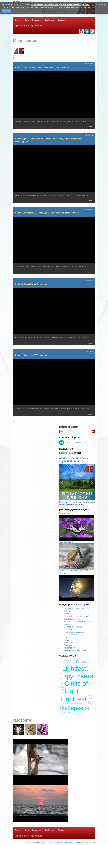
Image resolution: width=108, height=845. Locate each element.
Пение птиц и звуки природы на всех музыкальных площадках (77, 503)
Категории (36, 20)
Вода (87, 666)
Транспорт (68, 645)
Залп (63, 685)
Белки (66, 614)
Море (89, 695)
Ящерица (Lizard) (66, 542)
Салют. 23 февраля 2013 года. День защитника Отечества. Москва (47, 213)
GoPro (90, 703)
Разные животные (71, 642)
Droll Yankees (66, 712)
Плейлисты (49, 20)
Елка (61, 673)
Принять (6, 11)
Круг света (78, 676)
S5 (60, 679)
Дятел (82, 713)
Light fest (73, 699)
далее (90, 127)
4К (75, 662)
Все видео (62, 20)
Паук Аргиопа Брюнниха (74, 632)
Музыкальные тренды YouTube (28, 26)
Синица (90, 671)
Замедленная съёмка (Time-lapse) (78, 621)
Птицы (66, 640)
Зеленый (62, 683)
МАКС (61, 677)
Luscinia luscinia (71, 659)
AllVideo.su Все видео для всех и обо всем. (63, 842)
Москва (67, 624)
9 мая (89, 701)
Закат (62, 693)
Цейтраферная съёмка (73, 704)
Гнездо (62, 681)
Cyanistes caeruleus (69, 660)
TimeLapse (67, 662)
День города (90, 668)
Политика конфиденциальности (77, 5)
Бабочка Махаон (66, 513)
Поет (89, 698)
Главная (18, 20)
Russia (76, 714)
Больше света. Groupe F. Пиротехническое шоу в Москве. (42, 67)
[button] (62, 482)
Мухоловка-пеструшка (73, 627)
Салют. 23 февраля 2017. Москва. (31, 355)
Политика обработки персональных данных (48, 5)
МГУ (84, 703)
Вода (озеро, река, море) (74, 619)
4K (62, 690)
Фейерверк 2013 (70, 648)
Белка (82, 712)
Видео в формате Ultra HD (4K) (76, 616)
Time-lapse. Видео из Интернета (77, 608)
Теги (27, 20)
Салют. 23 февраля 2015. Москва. (31, 284)
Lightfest (74, 668)
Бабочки (67, 611)
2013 (62, 687)
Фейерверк (74, 708)
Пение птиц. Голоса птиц (74, 635)
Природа (67, 637)
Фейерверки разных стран (75, 650)
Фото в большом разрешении (77, 442)
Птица (81, 661)
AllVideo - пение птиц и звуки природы (73, 459)
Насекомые (68, 629)
